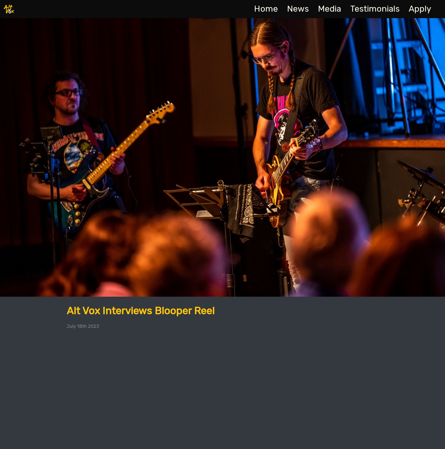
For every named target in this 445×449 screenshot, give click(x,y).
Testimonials (375, 9)
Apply (420, 9)
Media (329, 9)
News (298, 9)
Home (266, 9)
